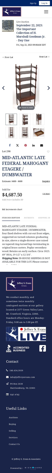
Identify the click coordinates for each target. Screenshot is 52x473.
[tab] (11, 219)
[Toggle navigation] (46, 12)
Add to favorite (48, 151)
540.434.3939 (14, 370)
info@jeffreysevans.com (20, 377)
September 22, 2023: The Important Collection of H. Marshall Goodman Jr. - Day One (30, 32)
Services (13, 437)
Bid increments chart (12, 209)
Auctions (13, 417)
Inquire (46, 181)
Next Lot (44, 56)
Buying (12, 424)
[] (46, 194)
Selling (12, 430)
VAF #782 (13, 394)
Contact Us (14, 444)
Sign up (33, 3)
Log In (44, 3)
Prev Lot (8, 57)
